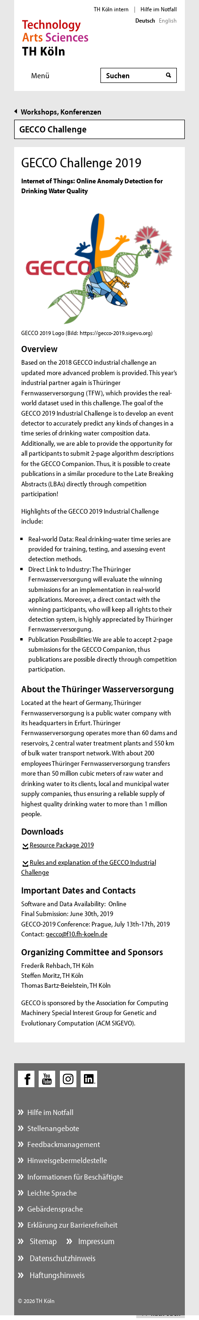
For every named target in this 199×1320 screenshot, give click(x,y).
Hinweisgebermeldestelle (67, 1160)
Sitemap (42, 1241)
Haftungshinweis (56, 1275)
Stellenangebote (53, 1128)
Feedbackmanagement (63, 1144)
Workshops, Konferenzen (61, 111)
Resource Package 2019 (62, 844)
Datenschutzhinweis (62, 1258)
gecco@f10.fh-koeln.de (77, 933)
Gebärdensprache (55, 1208)
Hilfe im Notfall (159, 9)
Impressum (95, 1241)
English (168, 20)
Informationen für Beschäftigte (75, 1176)
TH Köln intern (111, 9)
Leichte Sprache (52, 1192)
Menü (40, 75)
